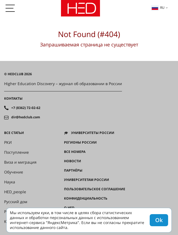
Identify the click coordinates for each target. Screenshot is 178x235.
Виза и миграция (20, 162)
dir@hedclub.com (25, 117)
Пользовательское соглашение (94, 189)
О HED (69, 208)
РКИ (8, 142)
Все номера (74, 152)
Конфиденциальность (85, 198)
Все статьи (14, 133)
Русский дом (15, 201)
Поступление (16, 152)
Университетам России (86, 180)
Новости (72, 161)
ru (158, 7)
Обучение (13, 172)
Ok (159, 220)
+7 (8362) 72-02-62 (25, 108)
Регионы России (80, 142)
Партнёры (73, 170)
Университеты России (92, 133)
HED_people (15, 191)
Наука (9, 182)
